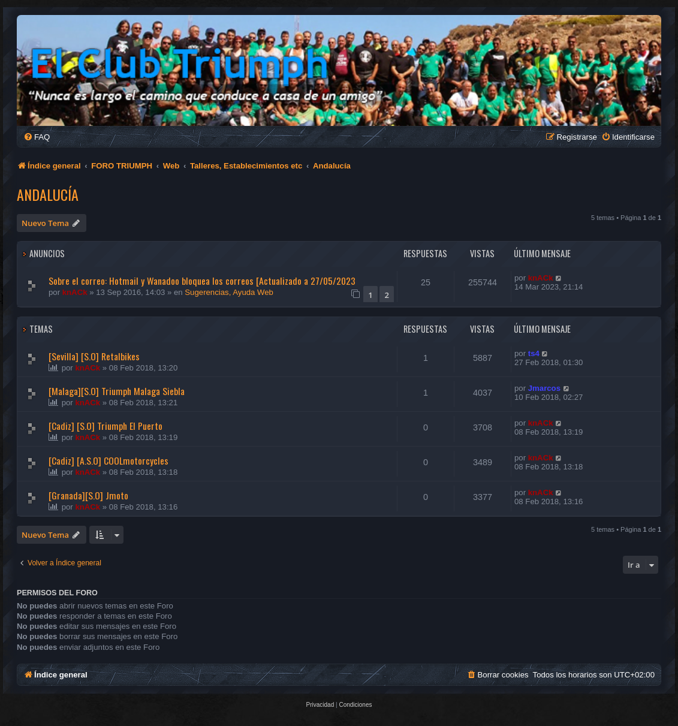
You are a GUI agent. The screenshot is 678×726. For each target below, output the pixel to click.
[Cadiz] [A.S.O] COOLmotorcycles (108, 460)
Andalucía (48, 194)
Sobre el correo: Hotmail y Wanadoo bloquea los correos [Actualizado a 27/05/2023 (202, 280)
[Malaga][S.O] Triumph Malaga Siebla (117, 391)
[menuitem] (36, 137)
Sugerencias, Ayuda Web (229, 292)
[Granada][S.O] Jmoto (88, 495)
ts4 (534, 353)
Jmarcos (544, 388)
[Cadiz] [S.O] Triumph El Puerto (105, 425)
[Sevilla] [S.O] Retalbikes (94, 356)
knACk (75, 292)
